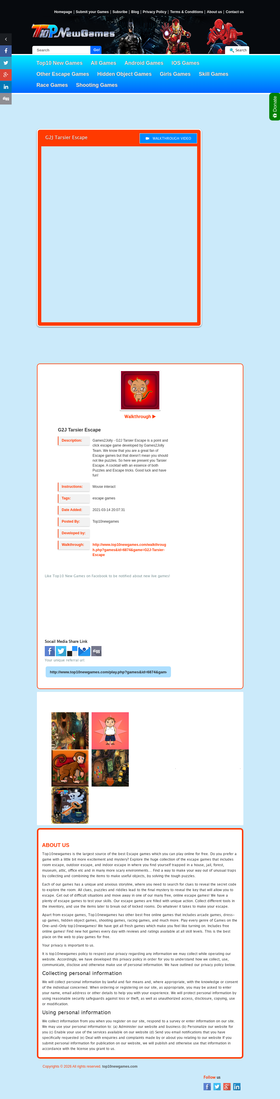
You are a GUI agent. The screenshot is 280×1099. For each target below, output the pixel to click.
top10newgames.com (119, 1066)
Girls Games (175, 74)
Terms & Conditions (186, 12)
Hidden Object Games (124, 74)
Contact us (235, 12)
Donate (275, 107)
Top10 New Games (60, 63)
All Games (103, 63)
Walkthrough (140, 416)
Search (241, 50)
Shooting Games (97, 85)
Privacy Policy (154, 12)
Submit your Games (92, 12)
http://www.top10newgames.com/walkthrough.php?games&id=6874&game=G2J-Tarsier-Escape (129, 550)
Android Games (143, 63)
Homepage (63, 12)
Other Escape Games (63, 74)
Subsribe (120, 12)
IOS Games (185, 63)
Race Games (52, 85)
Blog (135, 12)
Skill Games (214, 74)
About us (214, 12)
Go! (97, 50)
